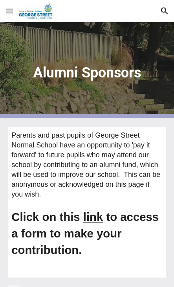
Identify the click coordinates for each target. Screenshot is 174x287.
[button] (9, 11)
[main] (87, 69)
